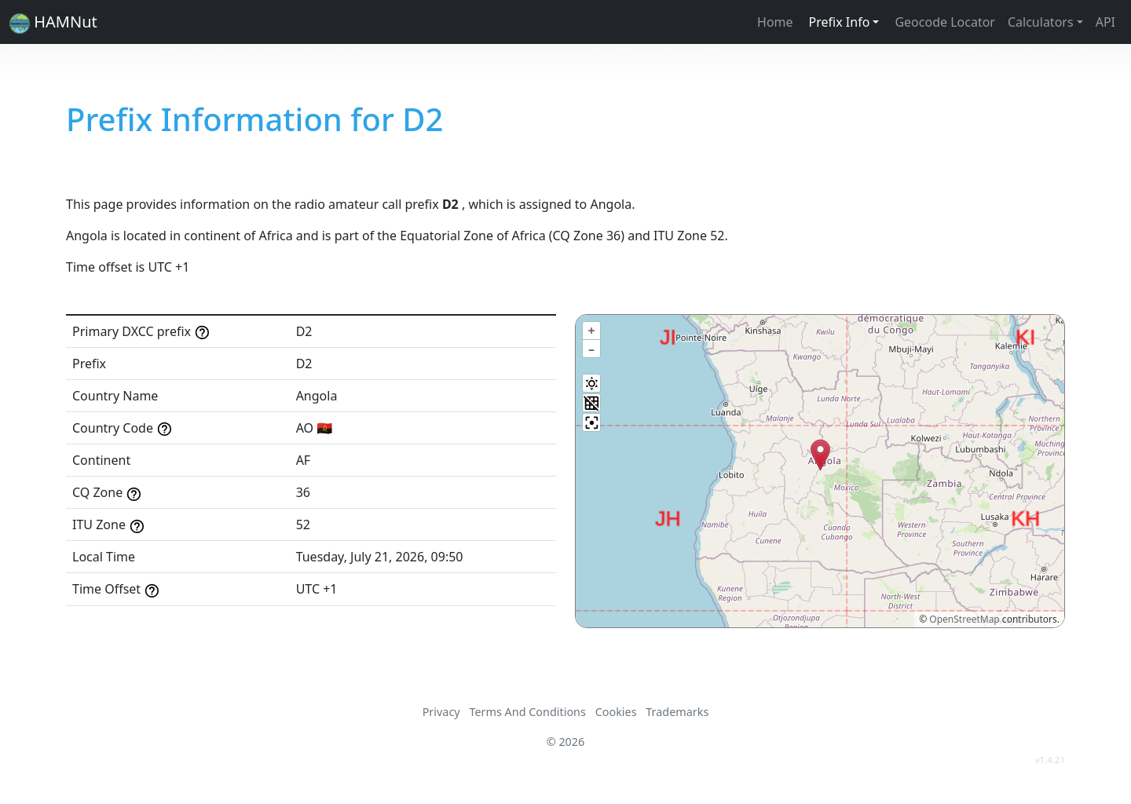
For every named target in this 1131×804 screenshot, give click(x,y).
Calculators (1041, 22)
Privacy (441, 711)
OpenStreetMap (964, 619)
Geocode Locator (945, 22)
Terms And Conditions (527, 711)
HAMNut (53, 22)
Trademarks (677, 711)
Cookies (616, 711)
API (1105, 22)
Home (775, 22)
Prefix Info (839, 22)
